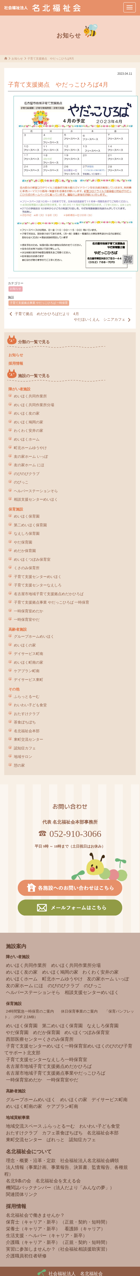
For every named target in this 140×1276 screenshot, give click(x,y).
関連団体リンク (22, 1194)
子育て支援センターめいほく (38, 577)
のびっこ (21, 482)
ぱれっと (56, 1139)
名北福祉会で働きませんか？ (35, 1215)
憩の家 (19, 765)
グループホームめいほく (34, 636)
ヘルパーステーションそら (36, 491)
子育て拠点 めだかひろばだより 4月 (43, 314)
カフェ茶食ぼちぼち (62, 1132)
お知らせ (15, 288)
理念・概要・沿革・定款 (31, 1160)
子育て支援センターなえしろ (38, 585)
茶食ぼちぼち (25, 722)
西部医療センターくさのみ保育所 (40, 1039)
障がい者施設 (19, 389)
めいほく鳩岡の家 (28, 422)
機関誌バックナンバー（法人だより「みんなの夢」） (60, 1187)
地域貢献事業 (18, 1117)
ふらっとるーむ (27, 696)
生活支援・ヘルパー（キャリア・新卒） (46, 1235)
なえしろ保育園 (27, 533)
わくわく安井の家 (28, 430)
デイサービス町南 (28, 654)
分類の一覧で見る (34, 342)
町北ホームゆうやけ (30, 448)
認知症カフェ (25, 748)
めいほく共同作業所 (30, 396)
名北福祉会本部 (27, 731)
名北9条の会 (18, 1180)
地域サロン (23, 756)
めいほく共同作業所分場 (34, 405)
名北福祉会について (29, 1151)
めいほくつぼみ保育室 (32, 559)
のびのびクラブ (27, 474)
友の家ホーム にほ (29, 465)
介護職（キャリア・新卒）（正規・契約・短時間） (58, 1242)
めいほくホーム (27, 439)
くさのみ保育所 (27, 568)
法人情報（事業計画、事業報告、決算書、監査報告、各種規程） (66, 1170)
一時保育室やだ (27, 619)
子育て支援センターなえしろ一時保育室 (46, 1059)
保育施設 (15, 509)
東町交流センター (28, 739)
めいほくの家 (25, 645)
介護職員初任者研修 (26, 1255)
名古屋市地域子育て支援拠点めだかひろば (49, 594)
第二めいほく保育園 (30, 525)
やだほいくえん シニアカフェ (103, 320)
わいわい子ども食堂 (30, 705)
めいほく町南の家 (28, 662)
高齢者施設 (17, 629)
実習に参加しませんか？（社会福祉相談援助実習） (58, 1249)
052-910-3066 (75, 834)
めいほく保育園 (27, 516)
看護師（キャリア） (85, 1228)
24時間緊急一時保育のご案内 (30, 1011)
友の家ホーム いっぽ (31, 456)
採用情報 (15, 363)
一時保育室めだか (28, 611)
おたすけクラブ (27, 714)
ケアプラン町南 (27, 671)
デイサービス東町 (28, 679)
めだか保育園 (25, 551)
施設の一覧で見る (34, 376)
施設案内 (16, 946)
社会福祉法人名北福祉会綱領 (89, 1160)
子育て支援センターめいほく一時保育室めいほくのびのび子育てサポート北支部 (68, 1049)
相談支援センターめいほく (36, 499)
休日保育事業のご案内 (79, 1011)
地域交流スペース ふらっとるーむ (40, 1126)
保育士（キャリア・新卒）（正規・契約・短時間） (58, 1222)
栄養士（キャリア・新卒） (33, 1228)
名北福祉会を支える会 (58, 1180)
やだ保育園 (23, 542)
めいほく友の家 (27, 413)
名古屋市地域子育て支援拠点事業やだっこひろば (55, 1073)
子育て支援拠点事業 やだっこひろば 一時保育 (39, 302)
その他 (13, 689)
